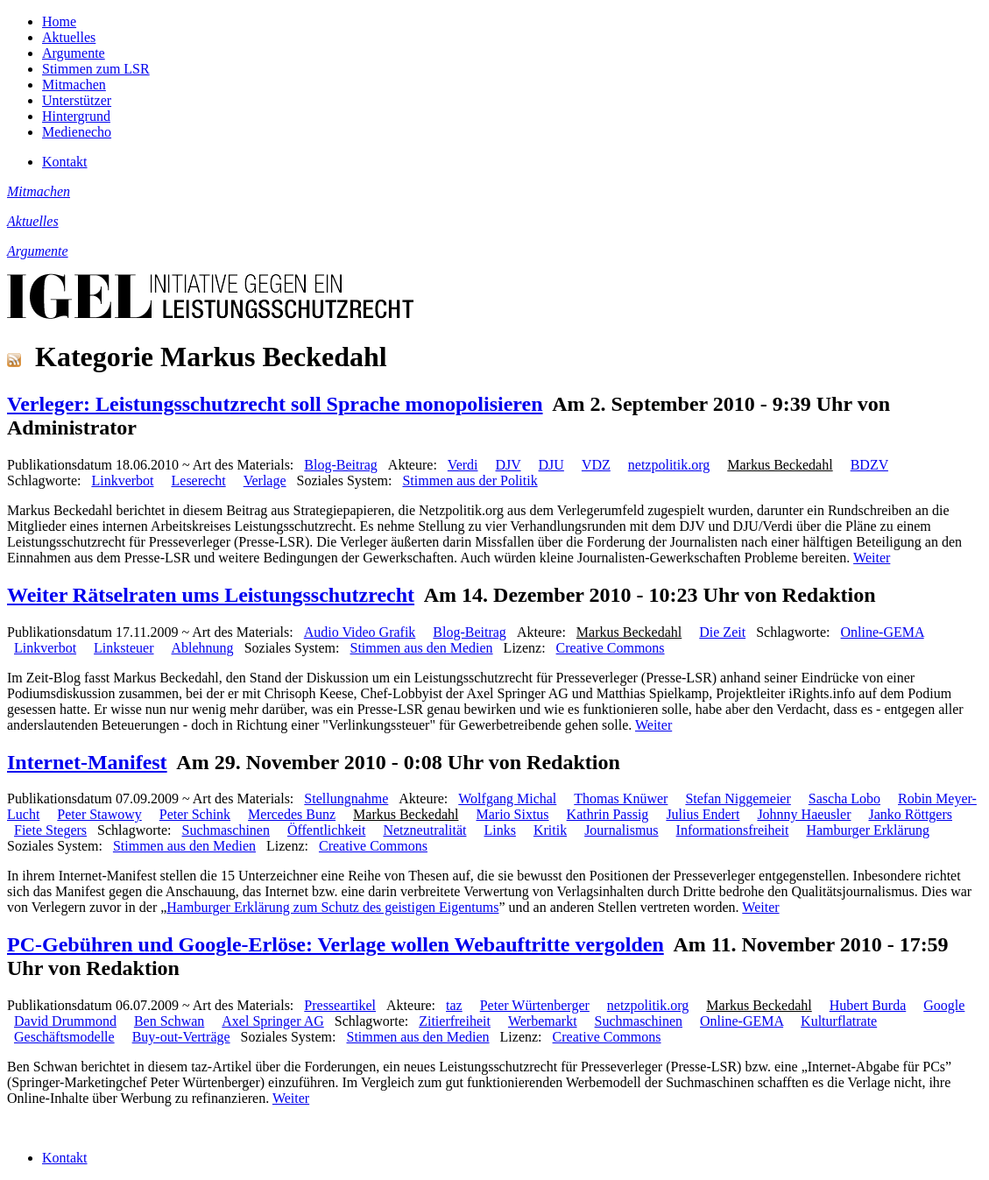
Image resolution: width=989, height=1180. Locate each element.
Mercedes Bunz (292, 814)
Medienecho (76, 131)
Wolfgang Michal (507, 798)
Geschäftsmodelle (64, 1036)
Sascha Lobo (844, 798)
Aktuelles (68, 37)
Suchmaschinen (226, 830)
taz (454, 1005)
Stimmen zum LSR (96, 68)
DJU (551, 464)
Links (499, 830)
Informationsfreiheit (732, 830)
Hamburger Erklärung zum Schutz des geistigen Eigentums (332, 907)
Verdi (463, 464)
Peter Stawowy (99, 814)
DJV (508, 464)
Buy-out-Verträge (181, 1036)
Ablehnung (203, 647)
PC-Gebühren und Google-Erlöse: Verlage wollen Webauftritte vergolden (335, 944)
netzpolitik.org (669, 464)
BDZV (869, 464)
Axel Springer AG (272, 1021)
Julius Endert (702, 814)
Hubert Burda (868, 1005)
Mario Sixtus (512, 814)
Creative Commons (610, 647)
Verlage (265, 480)
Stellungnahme (346, 798)
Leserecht (199, 480)
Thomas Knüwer (621, 798)
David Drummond (65, 1021)
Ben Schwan (169, 1021)
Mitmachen (74, 84)
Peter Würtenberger (535, 1005)
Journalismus (621, 830)
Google (943, 1005)
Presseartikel (340, 1005)
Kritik (550, 830)
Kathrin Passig (608, 814)
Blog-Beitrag (341, 464)
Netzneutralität (424, 830)
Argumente (73, 53)
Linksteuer (123, 647)
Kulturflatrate (839, 1021)
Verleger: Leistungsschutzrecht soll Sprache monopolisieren (275, 403)
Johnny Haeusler (804, 814)
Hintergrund (76, 116)
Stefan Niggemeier (737, 798)
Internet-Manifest (87, 762)
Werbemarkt (542, 1021)
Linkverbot (122, 480)
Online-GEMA (882, 632)
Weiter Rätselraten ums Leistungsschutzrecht (210, 594)
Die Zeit (722, 632)
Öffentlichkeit (326, 830)
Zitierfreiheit (455, 1021)
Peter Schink (194, 814)
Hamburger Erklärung (867, 830)
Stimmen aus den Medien (421, 647)
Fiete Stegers (50, 830)
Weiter (871, 557)
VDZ (596, 464)
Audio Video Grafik (360, 632)
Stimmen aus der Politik (469, 480)
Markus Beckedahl (779, 464)
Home (59, 21)
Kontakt (65, 161)
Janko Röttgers (910, 814)
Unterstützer (76, 100)
